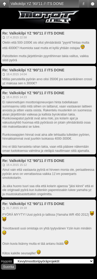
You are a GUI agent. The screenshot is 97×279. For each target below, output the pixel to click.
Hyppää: (7, 261)
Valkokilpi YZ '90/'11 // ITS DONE (37, 4)
